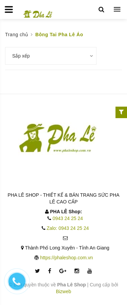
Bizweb (63, 291)
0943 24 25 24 (67, 218)
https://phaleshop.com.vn (66, 257)
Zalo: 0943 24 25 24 (68, 228)
